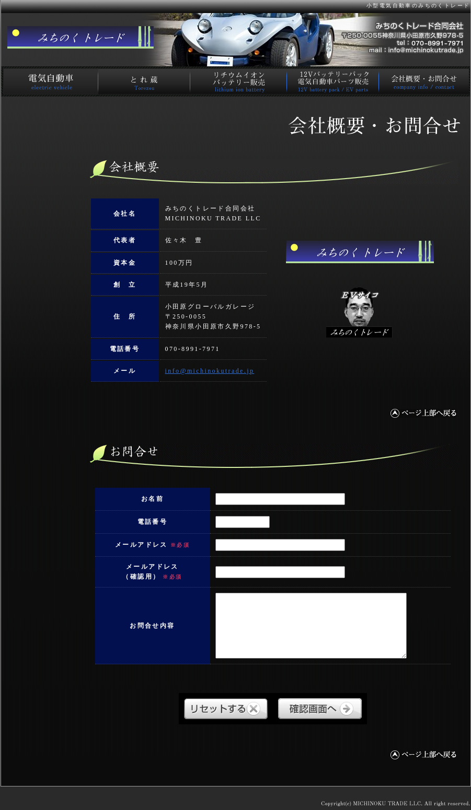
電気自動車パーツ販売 (332, 81)
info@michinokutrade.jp (210, 370)
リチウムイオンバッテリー (238, 81)
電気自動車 (49, 81)
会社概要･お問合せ (424, 81)
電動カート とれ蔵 (144, 81)
